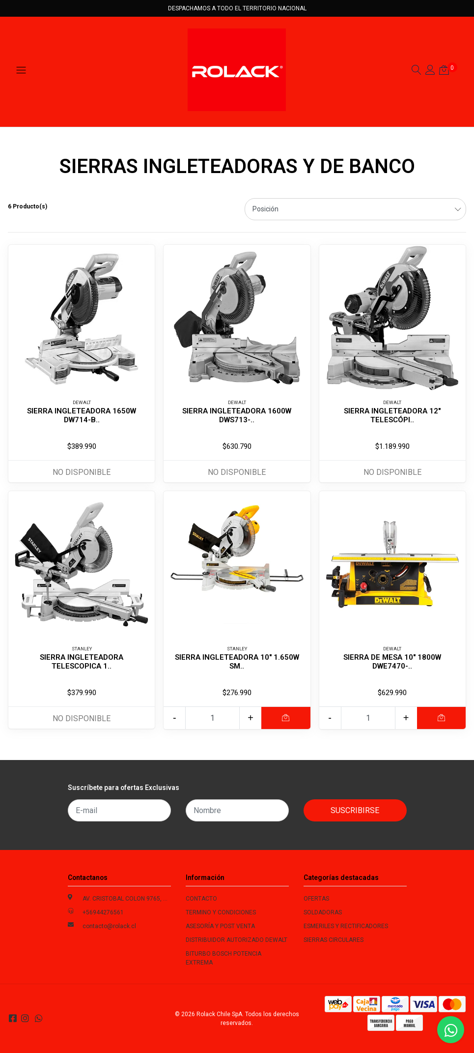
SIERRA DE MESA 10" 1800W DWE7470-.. (392, 662)
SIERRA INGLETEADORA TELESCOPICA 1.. (81, 662)
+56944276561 (103, 912)
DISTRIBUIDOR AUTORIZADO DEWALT (236, 939)
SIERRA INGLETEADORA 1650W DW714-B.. (81, 415)
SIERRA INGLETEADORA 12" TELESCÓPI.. (392, 415)
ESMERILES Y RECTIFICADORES (346, 926)
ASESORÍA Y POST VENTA (220, 926)
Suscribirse (355, 810)
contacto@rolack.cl (109, 926)
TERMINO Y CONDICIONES (221, 912)
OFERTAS (316, 898)
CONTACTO (201, 898)
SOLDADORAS (323, 912)
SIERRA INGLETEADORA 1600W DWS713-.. (236, 415)
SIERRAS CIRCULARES (333, 939)
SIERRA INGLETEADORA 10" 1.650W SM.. (237, 662)
